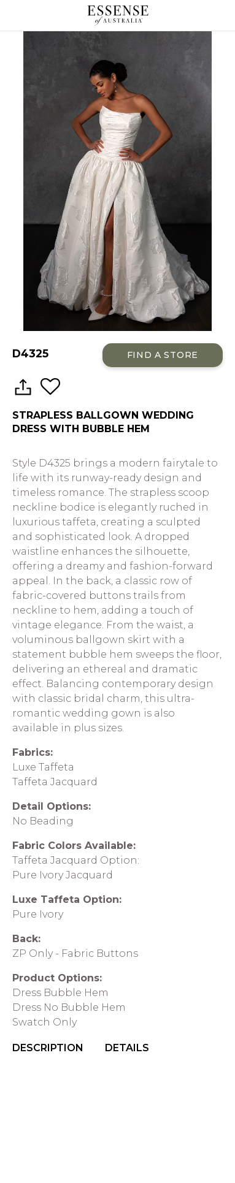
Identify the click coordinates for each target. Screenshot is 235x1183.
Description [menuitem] (47, 1048)
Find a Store (162, 354)
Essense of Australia (117, 15)
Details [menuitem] (127, 1048)
